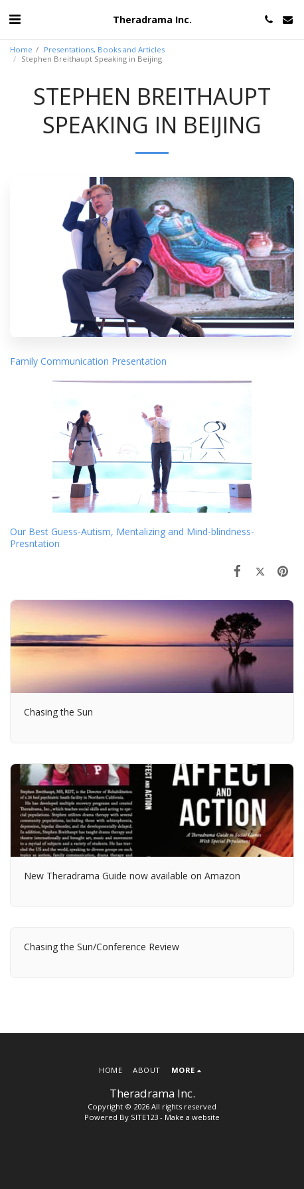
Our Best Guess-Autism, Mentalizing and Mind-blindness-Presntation (132, 537)
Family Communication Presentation (88, 361)
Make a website (192, 1117)
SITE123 (144, 1117)
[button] (14, 18)
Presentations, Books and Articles (104, 49)
